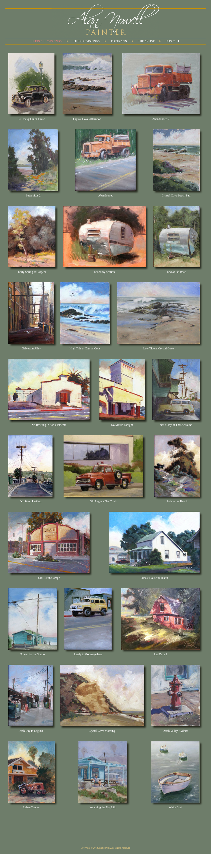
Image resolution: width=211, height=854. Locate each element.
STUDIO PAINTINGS (86, 41)
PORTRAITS (119, 41)
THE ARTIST (146, 41)
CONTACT (172, 41)
